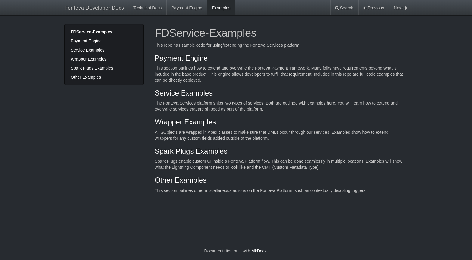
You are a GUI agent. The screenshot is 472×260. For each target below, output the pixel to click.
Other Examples (86, 77)
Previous (373, 7)
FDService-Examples (92, 32)
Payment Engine (186, 7)
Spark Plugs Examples (92, 68)
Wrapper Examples (89, 59)
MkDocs (259, 251)
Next (400, 7)
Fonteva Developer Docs (94, 8)
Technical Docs (147, 7)
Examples (221, 7)
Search (344, 7)
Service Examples (87, 50)
